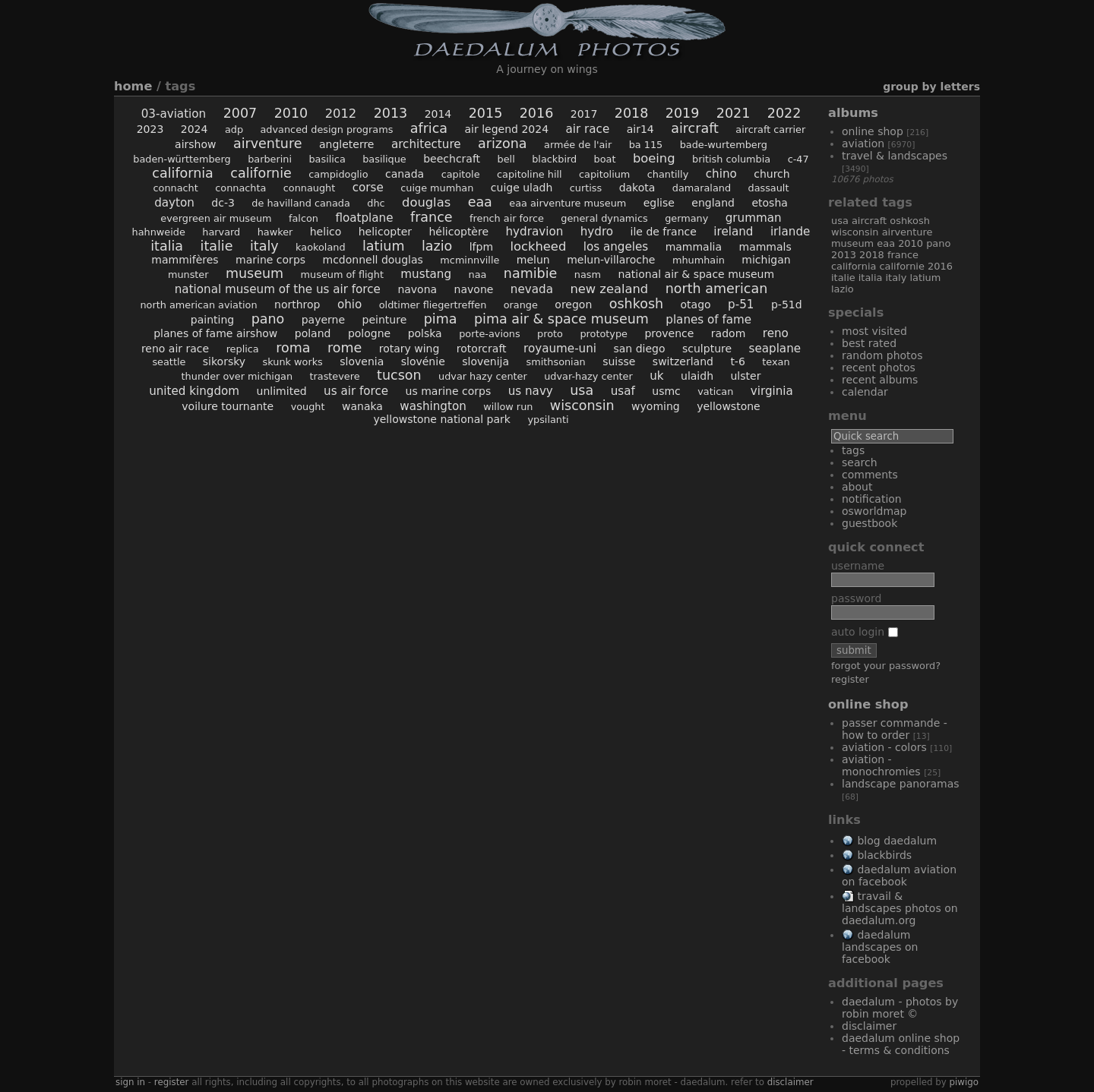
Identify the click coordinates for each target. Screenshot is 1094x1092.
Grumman (754, 218)
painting (212, 320)
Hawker (275, 232)
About (857, 487)
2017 (584, 114)
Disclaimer (869, 1026)
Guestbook (869, 523)
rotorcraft (482, 348)
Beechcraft (451, 159)
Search (859, 462)
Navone (474, 289)
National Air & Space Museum (696, 274)
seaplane (775, 348)
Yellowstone (728, 406)
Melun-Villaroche (611, 260)
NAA (478, 274)
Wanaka (362, 406)
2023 (150, 129)
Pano (268, 319)
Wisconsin (582, 405)
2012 (341, 113)
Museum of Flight (342, 274)
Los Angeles (615, 247)
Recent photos (878, 367)
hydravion (535, 231)
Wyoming (655, 406)
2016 (537, 113)
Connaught (309, 188)
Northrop (297, 304)
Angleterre (347, 144)
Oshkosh (636, 303)
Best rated (869, 343)
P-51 (741, 304)
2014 (438, 114)
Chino (721, 174)
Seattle (168, 362)
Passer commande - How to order (894, 729)
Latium (383, 246)
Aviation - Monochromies (881, 765)
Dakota (637, 187)
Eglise (659, 203)
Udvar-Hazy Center (588, 376)
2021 (733, 113)
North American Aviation (198, 305)
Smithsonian (556, 362)
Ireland (733, 231)
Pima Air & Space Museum (561, 319)
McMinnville (469, 260)
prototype (604, 333)
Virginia (772, 391)
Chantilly (668, 174)
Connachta (240, 188)
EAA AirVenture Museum (567, 203)
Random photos (882, 355)
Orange (521, 305)
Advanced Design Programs (327, 129)
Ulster (745, 376)
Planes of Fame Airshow (215, 333)
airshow (195, 144)
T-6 (737, 361)
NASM (587, 274)
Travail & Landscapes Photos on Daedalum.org (900, 908)
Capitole (460, 174)
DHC (375, 203)
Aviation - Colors (884, 747)
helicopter (385, 232)
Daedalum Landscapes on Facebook (880, 947)
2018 (632, 113)
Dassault (768, 188)
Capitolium (604, 174)
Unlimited (282, 391)
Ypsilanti (547, 419)
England (713, 203)
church (771, 174)
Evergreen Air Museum (215, 218)
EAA (480, 202)
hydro (596, 231)
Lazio (437, 246)
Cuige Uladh (522, 187)
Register (850, 679)
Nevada (532, 289)
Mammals (765, 247)
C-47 (798, 159)
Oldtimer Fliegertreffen (433, 305)
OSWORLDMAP (874, 511)
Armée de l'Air (578, 144)
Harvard (221, 232)
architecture (426, 144)
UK (656, 376)
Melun (533, 260)
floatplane (364, 218)
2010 (291, 113)
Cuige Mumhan (436, 188)
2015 (486, 113)
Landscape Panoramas (901, 784)
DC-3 (223, 203)
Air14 (640, 129)
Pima (440, 319)
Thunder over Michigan (237, 376)
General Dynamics (604, 218)
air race (588, 129)
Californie (261, 173)
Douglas (426, 202)
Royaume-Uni (559, 348)
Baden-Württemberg (181, 159)
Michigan (765, 260)
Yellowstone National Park (442, 419)
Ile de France (664, 232)
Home (133, 86)
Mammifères (184, 260)
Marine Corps (270, 260)
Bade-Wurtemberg (723, 144)
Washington (433, 406)
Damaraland (701, 188)
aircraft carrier (770, 129)
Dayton (174, 203)
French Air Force (507, 218)
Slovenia (362, 361)
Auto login (864, 632)
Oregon (573, 304)
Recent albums (880, 380)
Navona (417, 289)
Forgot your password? (886, 665)
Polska (425, 333)
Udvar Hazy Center (482, 376)
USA (581, 390)
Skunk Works (293, 362)
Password (856, 598)
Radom (728, 333)
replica (242, 349)
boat (605, 159)
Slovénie (423, 361)
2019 (683, 113)
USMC (666, 391)
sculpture (707, 348)
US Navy (530, 391)
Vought (308, 406)
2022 (784, 113)
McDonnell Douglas (373, 260)
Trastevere (334, 376)
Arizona (502, 143)
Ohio (349, 304)
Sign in (130, 1082)
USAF (623, 391)
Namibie (530, 273)
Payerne (323, 320)
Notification (872, 499)
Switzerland (683, 361)
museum (254, 273)
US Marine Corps (449, 391)
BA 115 (646, 144)
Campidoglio (338, 174)
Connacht (175, 188)
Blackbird (554, 159)
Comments (870, 475)
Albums (853, 113)
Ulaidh (697, 376)
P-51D (786, 304)
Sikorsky (224, 361)
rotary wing (409, 348)
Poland (313, 333)
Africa (428, 128)
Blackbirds (884, 855)
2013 (391, 113)
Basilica (326, 159)
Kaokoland (320, 247)
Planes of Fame (708, 320)
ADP (234, 129)
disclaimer (790, 1082)
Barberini (270, 159)
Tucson (399, 375)
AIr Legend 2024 (507, 129)
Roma (293, 347)
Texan (775, 362)
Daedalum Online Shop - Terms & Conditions (901, 1044)
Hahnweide (158, 232)
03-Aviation (174, 114)
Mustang (425, 274)
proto (550, 333)
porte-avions (489, 333)
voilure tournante (228, 406)
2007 (240, 113)
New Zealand (609, 289)
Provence (669, 333)
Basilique (384, 159)
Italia (166, 246)
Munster (188, 274)
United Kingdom (194, 391)
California (182, 173)
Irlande (790, 231)
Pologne (369, 333)
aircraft (695, 128)
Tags (853, 450)
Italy (264, 246)
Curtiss (586, 188)
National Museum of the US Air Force (278, 289)
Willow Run (508, 406)
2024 (194, 129)
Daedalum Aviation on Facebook (899, 875)
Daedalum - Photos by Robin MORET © (900, 1008)
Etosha (769, 203)
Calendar (865, 392)
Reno (776, 333)
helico (326, 232)
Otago (696, 304)
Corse (368, 187)
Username (857, 566)
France (431, 217)
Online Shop (872, 131)
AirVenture (267, 143)
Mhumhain (698, 260)
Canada (404, 174)
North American (717, 288)
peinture (384, 320)
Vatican (715, 391)
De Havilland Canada (300, 203)
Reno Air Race (175, 348)
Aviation (863, 143)
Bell (506, 159)
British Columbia (731, 159)
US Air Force (356, 391)
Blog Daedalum (897, 841)
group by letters (931, 86)
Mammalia (694, 247)
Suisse (618, 361)
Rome (344, 347)
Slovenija (485, 361)
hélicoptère (458, 232)
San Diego (640, 348)
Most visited (874, 331)
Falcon (303, 218)
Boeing (654, 158)
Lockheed (538, 246)
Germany (686, 218)
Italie (217, 246)
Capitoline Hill (529, 174)
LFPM (481, 247)
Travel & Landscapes (894, 156)
